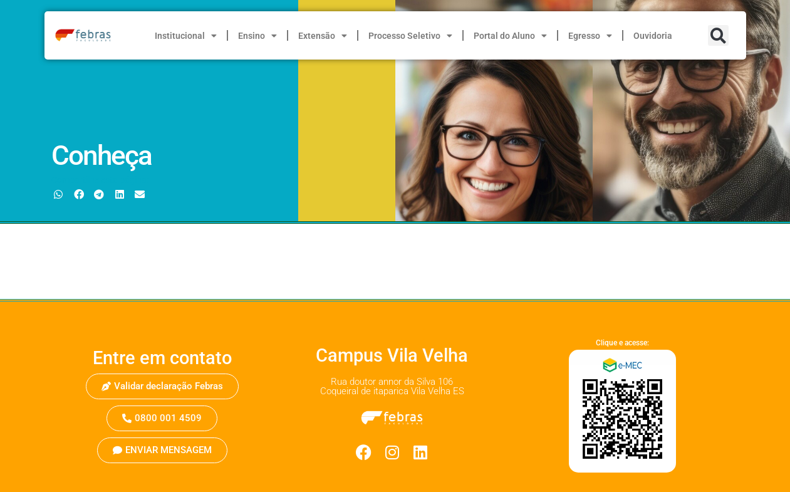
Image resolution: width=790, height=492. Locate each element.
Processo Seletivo (410, 35)
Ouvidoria (652, 36)
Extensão (322, 35)
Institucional (186, 35)
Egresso (590, 35)
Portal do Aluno (510, 35)
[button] (718, 35)
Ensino (257, 35)
